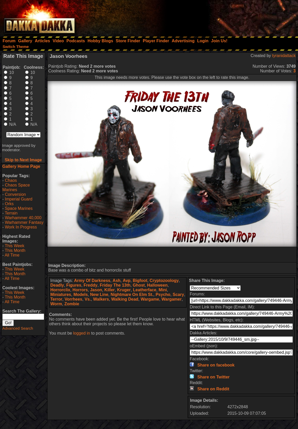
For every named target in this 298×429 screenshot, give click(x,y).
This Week (14, 246)
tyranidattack (284, 55)
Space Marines (19, 208)
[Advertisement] (228, 17)
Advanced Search (17, 328)
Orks (9, 204)
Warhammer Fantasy (24, 222)
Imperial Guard (18, 199)
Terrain (11, 213)
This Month (15, 250)
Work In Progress (21, 227)
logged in (81, 333)
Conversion (15, 194)
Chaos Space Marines (16, 187)
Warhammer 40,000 (23, 218)
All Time (12, 255)
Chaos (11, 180)
